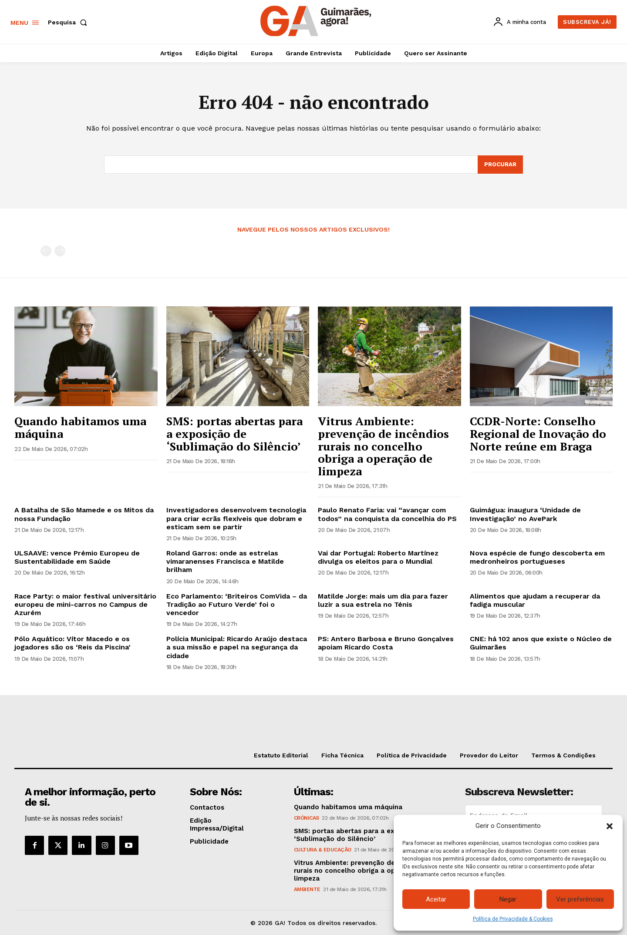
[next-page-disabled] (59, 251)
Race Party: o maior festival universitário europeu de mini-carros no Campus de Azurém (85, 604)
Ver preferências (580, 899)
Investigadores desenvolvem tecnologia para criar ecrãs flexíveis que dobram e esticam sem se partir (236, 518)
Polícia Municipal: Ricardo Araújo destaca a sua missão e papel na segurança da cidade (236, 647)
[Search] (500, 164)
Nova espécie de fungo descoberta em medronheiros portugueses (537, 557)
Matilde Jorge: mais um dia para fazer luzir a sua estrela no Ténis (383, 600)
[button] (609, 826)
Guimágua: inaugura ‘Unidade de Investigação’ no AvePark (525, 514)
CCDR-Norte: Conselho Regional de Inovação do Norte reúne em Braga (538, 433)
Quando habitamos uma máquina (80, 427)
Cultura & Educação (322, 850)
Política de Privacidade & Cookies (513, 919)
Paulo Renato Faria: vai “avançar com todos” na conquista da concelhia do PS (387, 514)
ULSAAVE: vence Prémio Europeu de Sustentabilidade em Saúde (77, 557)
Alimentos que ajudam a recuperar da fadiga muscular (535, 600)
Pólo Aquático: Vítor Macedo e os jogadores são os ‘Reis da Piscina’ (72, 643)
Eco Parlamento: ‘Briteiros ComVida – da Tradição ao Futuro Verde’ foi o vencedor (236, 604)
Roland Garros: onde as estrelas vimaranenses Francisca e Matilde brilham (225, 561)
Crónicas (306, 818)
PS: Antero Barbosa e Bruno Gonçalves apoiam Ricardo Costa (386, 643)
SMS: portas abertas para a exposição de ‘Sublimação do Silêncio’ (234, 433)
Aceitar (436, 899)
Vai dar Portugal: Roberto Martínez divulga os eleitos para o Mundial (378, 557)
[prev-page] (45, 251)
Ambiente (307, 889)
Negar (507, 899)
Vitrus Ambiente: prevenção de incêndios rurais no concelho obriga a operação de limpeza (383, 446)
